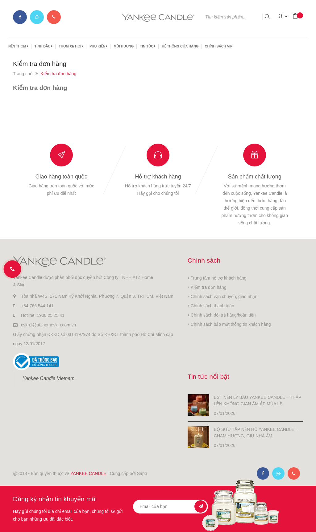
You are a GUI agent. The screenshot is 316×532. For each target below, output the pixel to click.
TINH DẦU (44, 46)
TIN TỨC (148, 46)
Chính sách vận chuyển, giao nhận (224, 296)
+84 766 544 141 (37, 305)
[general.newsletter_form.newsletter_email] (170, 507)
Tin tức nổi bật (208, 376)
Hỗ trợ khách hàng (158, 177)
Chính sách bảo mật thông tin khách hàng (231, 324)
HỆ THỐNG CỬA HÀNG (180, 46)
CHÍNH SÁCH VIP (219, 46)
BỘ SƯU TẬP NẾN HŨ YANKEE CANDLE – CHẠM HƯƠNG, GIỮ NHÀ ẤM (256, 432)
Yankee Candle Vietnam (48, 378)
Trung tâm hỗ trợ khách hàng (219, 278)
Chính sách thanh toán (212, 305)
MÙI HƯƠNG (124, 46)
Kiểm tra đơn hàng (40, 87)
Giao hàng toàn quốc (61, 177)
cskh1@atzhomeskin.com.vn (48, 324)
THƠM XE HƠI (71, 46)
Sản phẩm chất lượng (254, 177)
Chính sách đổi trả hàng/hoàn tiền (223, 315)
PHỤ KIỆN (98, 46)
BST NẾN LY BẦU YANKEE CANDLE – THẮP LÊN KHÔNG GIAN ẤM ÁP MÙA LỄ (257, 400)
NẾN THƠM (18, 46)
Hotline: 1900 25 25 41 (42, 315)
